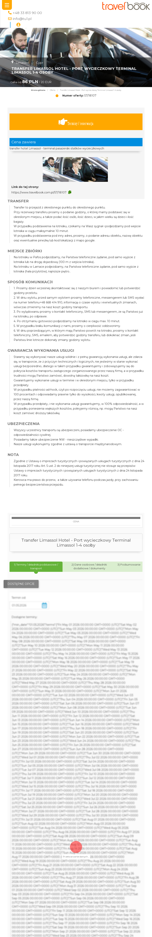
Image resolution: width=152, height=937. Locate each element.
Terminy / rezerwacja (76, 121)
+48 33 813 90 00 (27, 13)
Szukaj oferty (41, 928)
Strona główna (38, 90)
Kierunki (41, 934)
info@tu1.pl (22, 19)
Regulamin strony (109, 934)
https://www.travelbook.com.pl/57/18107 (38, 192)
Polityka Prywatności (108, 928)
